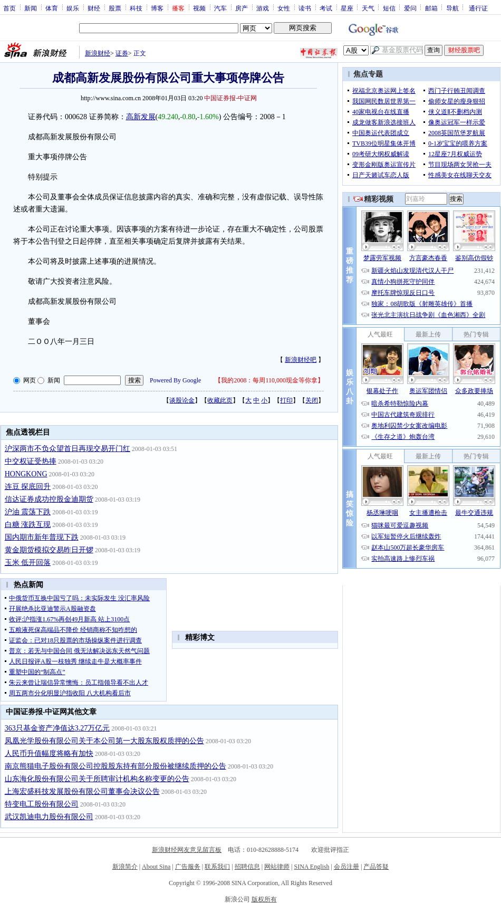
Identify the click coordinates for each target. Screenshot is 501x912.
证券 (121, 53)
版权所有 (264, 899)
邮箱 (431, 8)
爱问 (410, 8)
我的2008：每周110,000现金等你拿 (269, 380)
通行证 (478, 8)
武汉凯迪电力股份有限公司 (49, 817)
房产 (241, 8)
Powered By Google (175, 380)
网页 (29, 380)
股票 (115, 8)
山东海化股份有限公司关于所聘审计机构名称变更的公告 (97, 779)
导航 (452, 8)
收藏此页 (220, 400)
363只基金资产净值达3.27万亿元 (57, 728)
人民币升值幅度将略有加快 (49, 753)
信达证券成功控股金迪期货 (49, 499)
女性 (283, 8)
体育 (51, 8)
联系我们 (217, 866)
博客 (157, 8)
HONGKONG (26, 474)
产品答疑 (376, 866)
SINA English (311, 866)
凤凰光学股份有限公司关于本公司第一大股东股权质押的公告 (104, 741)
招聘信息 (247, 866)
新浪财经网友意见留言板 (186, 849)
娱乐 (72, 8)
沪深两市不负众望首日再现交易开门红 (67, 449)
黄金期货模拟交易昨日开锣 (49, 550)
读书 (304, 8)
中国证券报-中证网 (230, 98)
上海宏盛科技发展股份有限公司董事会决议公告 (82, 791)
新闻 (30, 8)
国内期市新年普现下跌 (42, 537)
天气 (368, 8)
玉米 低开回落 (28, 563)
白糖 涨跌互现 (28, 525)
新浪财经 (97, 53)
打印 (286, 400)
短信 (389, 8)
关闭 (311, 400)
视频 (199, 8)
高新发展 (141, 117)
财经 (94, 8)
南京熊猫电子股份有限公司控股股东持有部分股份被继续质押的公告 (115, 766)
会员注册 (346, 866)
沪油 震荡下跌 (28, 512)
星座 (347, 8)
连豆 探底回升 (28, 487)
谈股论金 (182, 400)
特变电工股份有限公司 (42, 804)
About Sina (156, 866)
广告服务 (187, 866)
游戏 (262, 8)
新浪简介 (125, 866)
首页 (9, 8)
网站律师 (277, 866)
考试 (326, 8)
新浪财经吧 (300, 359)
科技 (136, 8)
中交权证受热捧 (30, 461)
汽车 (220, 8)
